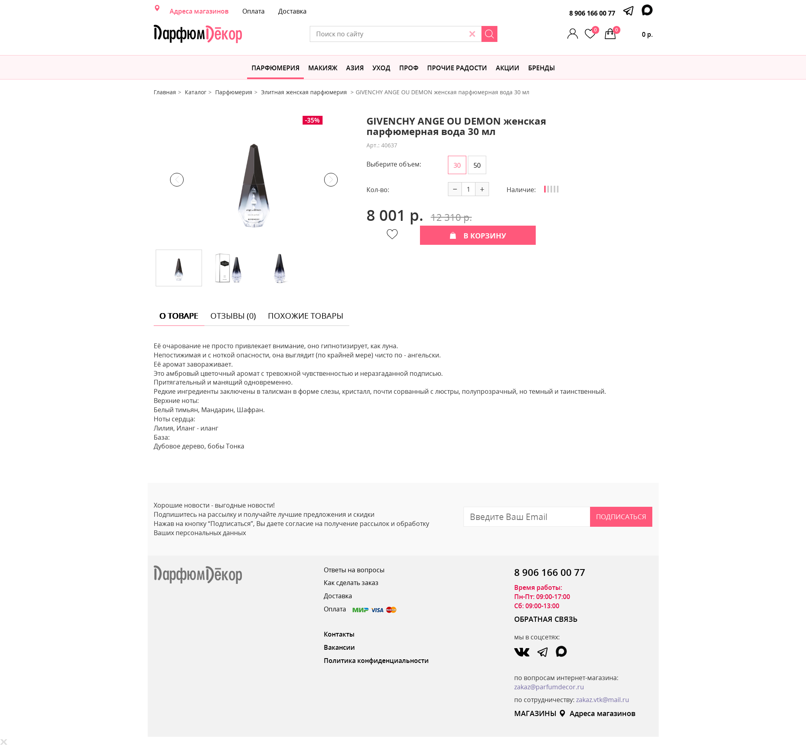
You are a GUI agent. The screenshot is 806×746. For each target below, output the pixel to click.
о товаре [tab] (179, 315)
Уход (381, 67)
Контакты (339, 634)
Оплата (253, 11)
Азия (355, 67)
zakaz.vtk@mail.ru (602, 699)
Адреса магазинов (199, 11)
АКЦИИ (507, 67)
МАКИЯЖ (322, 67)
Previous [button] (177, 179)
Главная (165, 92)
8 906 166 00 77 (592, 13)
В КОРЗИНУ (478, 235)
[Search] (489, 34)
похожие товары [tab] (305, 315)
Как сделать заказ (351, 582)
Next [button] (331, 179)
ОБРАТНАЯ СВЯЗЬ (546, 619)
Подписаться (621, 516)
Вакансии (339, 647)
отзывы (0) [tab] (233, 315)
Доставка (292, 11)
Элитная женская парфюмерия (305, 92)
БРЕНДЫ (541, 67)
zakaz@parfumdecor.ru (549, 687)
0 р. (633, 32)
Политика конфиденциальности (376, 660)
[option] (254, 180)
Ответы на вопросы (354, 569)
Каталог (195, 92)
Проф (408, 67)
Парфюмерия (275, 67)
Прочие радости (457, 67)
